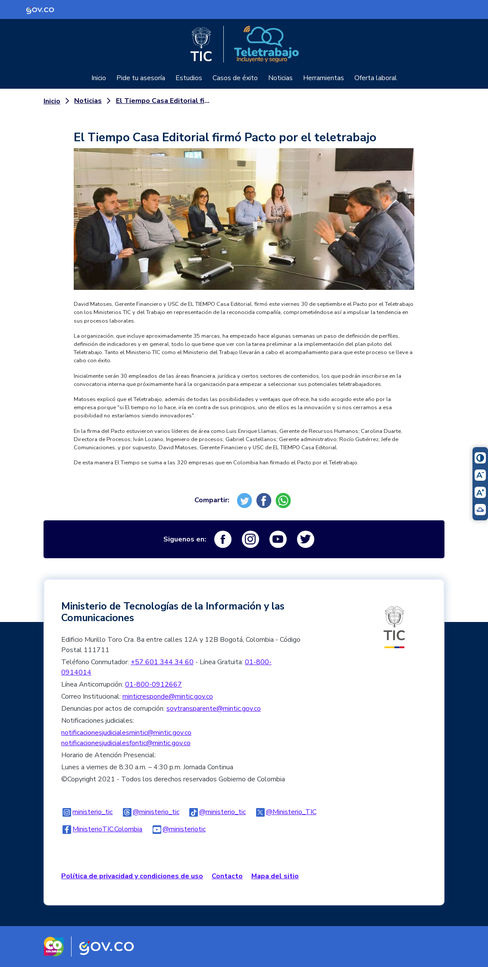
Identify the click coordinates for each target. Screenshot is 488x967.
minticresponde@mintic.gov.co (167, 696)
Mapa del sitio (275, 876)
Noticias (280, 78)
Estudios (188, 78)
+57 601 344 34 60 (162, 662)
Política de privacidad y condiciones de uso (132, 876)
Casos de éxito (235, 78)
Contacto (227, 876)
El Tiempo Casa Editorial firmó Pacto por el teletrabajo (163, 101)
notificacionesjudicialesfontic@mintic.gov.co (126, 743)
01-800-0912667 (153, 684)
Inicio (98, 78)
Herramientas (323, 78)
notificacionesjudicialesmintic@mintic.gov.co (126, 732)
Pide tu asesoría (140, 78)
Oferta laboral (375, 78)
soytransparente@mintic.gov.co (213, 708)
